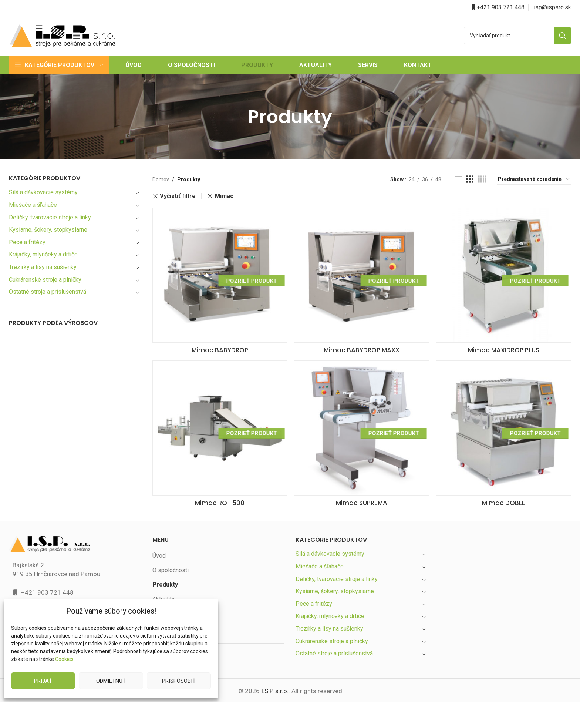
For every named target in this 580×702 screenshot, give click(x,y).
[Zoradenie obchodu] (534, 179)
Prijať (43, 681)
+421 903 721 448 (501, 7)
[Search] (517, 35)
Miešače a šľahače (33, 205)
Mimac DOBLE (505, 501)
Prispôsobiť (179, 681)
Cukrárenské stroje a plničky (46, 279)
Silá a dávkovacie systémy (43, 192)
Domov (160, 179)
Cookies (64, 659)
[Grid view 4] (482, 179)
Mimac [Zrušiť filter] (225, 196)
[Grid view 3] (469, 179)
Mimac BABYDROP (218, 347)
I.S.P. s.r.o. (274, 689)
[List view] (458, 179)
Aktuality (163, 597)
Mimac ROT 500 (218, 501)
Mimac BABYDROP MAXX (361, 347)
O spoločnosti (170, 568)
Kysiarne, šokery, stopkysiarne (49, 229)
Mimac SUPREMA (361, 501)
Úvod (159, 554)
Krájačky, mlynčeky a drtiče (44, 254)
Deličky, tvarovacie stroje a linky (50, 217)
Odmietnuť (110, 681)
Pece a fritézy (27, 242)
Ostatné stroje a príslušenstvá (48, 292)
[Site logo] (62, 34)
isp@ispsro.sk (552, 7)
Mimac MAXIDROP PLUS (505, 347)
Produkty (165, 583)
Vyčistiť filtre (178, 196)
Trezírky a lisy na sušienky (43, 267)
